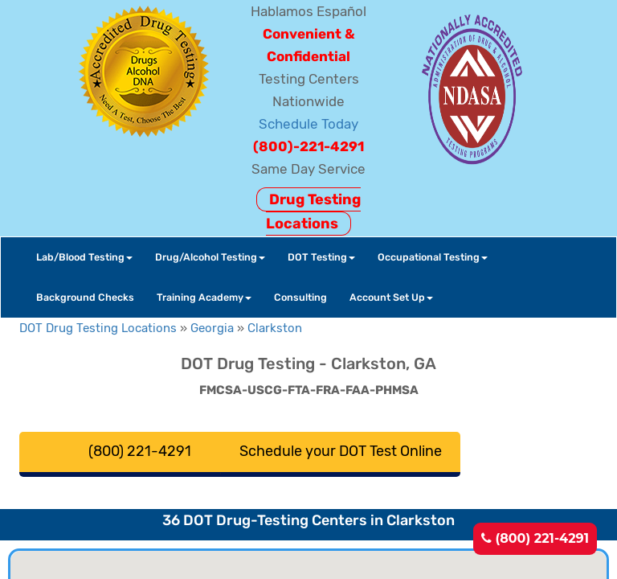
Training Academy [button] (204, 297)
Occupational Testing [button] (433, 257)
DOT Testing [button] (321, 257)
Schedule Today (308, 124)
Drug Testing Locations (313, 211)
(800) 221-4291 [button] (139, 451)
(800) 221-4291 (535, 538)
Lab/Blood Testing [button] (84, 257)
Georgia (212, 328)
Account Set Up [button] (391, 297)
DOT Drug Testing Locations (98, 328)
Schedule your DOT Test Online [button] (340, 451)
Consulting (300, 297)
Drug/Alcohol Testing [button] (210, 257)
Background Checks (85, 297)
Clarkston (274, 328)
